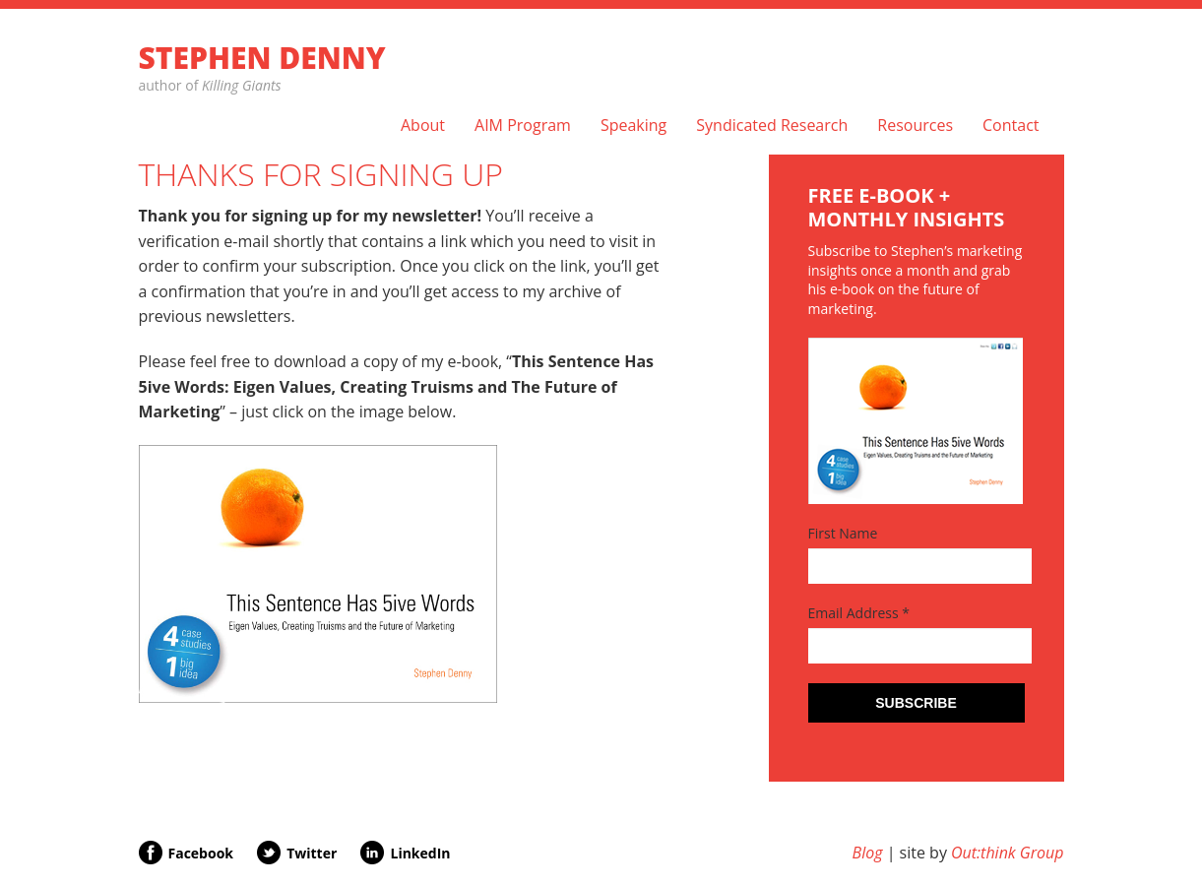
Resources (915, 125)
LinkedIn (420, 853)
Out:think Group (1007, 852)
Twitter (311, 853)
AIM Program (522, 125)
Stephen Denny (262, 57)
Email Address (859, 612)
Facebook (201, 853)
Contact (1010, 125)
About (423, 125)
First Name (843, 533)
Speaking (633, 125)
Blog (868, 852)
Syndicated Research (772, 125)
